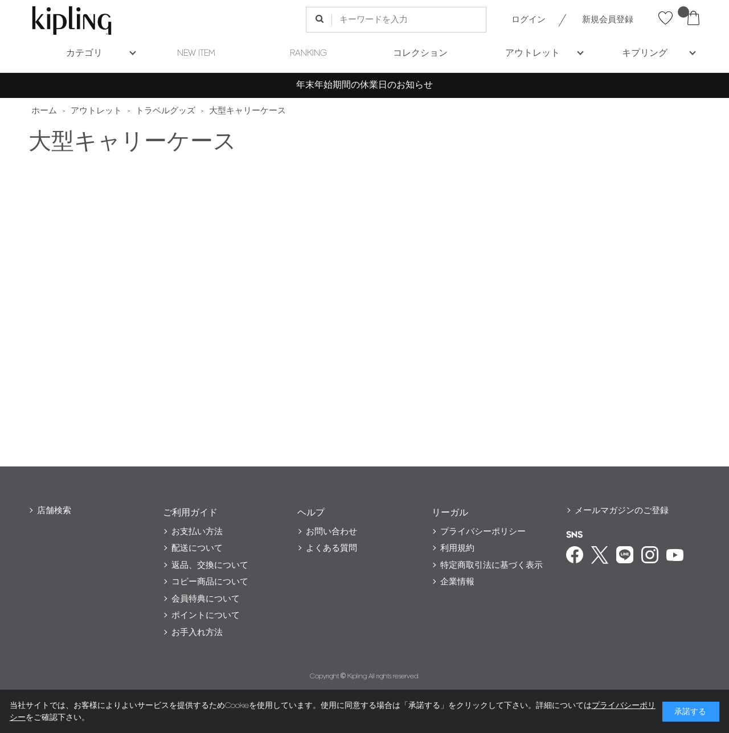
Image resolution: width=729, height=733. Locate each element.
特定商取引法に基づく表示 (491, 565)
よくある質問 (331, 548)
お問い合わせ (331, 531)
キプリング (644, 53)
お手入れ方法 (197, 632)
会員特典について (205, 598)
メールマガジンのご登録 (622, 510)
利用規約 (457, 548)
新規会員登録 (607, 19)
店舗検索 (54, 510)
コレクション (420, 53)
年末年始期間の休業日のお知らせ (364, 85)
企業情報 (457, 581)
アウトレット (532, 53)
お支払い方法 (197, 531)
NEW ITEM (196, 53)
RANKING (308, 53)
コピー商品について (209, 581)
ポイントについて (205, 615)
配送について (197, 548)
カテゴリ (84, 53)
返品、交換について (209, 565)
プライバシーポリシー (483, 531)
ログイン (528, 19)
